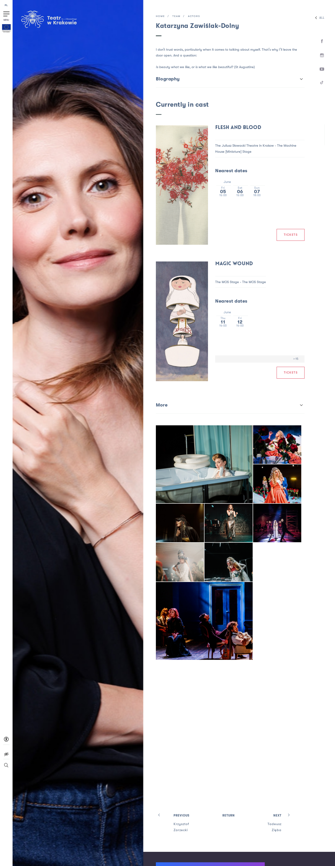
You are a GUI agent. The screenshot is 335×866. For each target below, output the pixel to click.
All (319, 18)
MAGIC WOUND (234, 264)
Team (176, 16)
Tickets (291, 234)
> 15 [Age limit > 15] (295, 358)
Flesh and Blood (238, 127)
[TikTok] (322, 83)
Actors (194, 16)
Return (228, 815)
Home (160, 16)
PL (6, 5)
